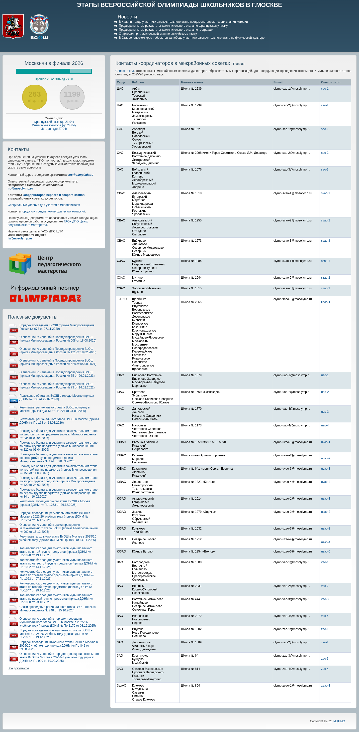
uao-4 (325, 425)
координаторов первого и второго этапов (54, 195)
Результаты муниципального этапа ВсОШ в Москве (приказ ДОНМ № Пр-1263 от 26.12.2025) (54, 503)
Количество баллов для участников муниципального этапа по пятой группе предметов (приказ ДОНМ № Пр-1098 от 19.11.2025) (55, 552)
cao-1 (325, 88)
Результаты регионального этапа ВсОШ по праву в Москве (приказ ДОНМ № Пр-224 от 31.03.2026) (54, 409)
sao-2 (325, 153)
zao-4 (325, 669)
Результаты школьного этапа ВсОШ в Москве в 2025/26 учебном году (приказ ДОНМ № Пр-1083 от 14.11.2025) (57, 538)
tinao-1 (325, 302)
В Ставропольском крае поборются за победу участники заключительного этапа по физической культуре (192, 37)
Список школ (124, 71)
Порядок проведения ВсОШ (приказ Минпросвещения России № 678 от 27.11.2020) (56, 327)
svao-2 (325, 220)
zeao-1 (325, 685)
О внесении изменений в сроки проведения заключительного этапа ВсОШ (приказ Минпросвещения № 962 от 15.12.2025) (58, 528)
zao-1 (325, 629)
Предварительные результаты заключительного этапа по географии (166, 29)
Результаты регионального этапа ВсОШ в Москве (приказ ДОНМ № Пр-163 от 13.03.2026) (59, 420)
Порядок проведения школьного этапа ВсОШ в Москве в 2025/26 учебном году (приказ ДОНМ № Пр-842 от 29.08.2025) (58, 645)
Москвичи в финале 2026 (54, 63)
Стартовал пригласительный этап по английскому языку (158, 33)
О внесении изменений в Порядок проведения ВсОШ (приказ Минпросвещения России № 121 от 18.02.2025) (57, 350)
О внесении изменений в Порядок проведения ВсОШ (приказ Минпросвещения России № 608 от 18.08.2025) (57, 338)
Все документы (18, 668)
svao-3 (325, 240)
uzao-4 (325, 542)
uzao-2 (325, 512)
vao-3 (325, 599)
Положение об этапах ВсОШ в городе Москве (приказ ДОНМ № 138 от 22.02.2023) (56, 397)
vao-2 (325, 586)
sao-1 (325, 129)
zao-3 (325, 658)
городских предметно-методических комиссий (53, 211)
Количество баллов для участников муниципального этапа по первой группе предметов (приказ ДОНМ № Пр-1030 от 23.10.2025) (56, 598)
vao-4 (325, 616)
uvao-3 (325, 468)
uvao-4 (325, 482)
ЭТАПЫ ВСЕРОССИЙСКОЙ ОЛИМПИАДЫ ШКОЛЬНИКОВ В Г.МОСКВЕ (179, 4)
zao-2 (325, 642)
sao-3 (325, 169)
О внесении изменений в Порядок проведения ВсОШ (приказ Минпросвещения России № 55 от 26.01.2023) (57, 373)
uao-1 (325, 375)
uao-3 (325, 411)
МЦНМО (339, 721)
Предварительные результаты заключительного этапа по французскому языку (173, 25)
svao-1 (325, 193)
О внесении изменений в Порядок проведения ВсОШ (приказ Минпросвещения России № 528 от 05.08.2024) (57, 362)
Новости (127, 16)
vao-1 (325, 562)
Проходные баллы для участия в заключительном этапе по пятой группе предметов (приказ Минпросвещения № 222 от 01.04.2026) (58, 446)
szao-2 (325, 277)
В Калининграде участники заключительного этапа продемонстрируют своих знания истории (183, 21)
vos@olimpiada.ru (80, 175)
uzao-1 (325, 498)
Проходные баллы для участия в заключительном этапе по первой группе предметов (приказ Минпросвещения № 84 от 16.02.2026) (58, 493)
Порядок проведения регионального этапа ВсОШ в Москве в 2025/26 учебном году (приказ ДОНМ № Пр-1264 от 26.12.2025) (54, 516)
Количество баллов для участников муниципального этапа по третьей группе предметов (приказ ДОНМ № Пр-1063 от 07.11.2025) (56, 575)
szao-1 (325, 261)
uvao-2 (325, 458)
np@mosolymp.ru (20, 188)
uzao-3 (325, 528)
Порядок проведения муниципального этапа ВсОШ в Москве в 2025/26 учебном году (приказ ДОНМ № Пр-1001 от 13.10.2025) (56, 634)
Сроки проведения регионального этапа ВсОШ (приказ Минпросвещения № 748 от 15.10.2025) (57, 608)
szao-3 (325, 288)
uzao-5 (325, 551)
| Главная (237, 64)
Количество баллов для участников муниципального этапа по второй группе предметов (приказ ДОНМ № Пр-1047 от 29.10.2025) (55, 587)
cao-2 (325, 105)
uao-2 (325, 392)
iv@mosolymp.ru (20, 238)
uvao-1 (325, 442)
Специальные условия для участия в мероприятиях (44, 205)
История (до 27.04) (54, 129)
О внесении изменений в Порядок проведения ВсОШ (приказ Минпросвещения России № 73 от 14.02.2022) (57, 385)
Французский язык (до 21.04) (54, 122)
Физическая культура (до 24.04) (54, 125)
